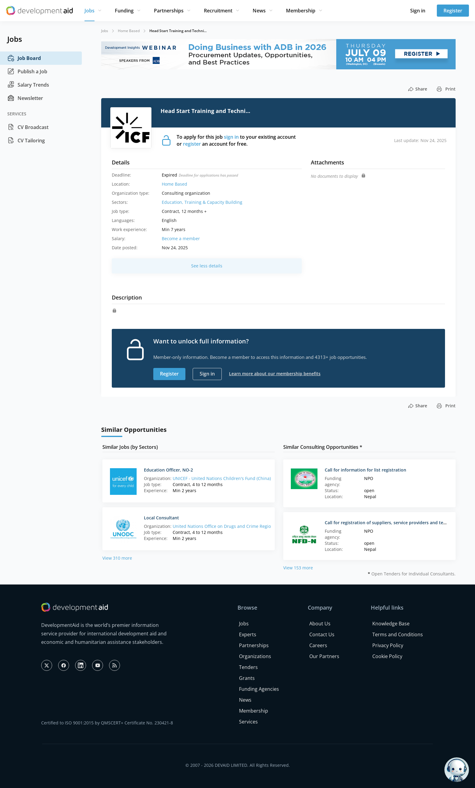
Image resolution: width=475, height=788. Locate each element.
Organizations (255, 656)
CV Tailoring (26, 140)
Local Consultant (161, 518)
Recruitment (218, 10)
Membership (300, 10)
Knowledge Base (391, 623)
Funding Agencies (259, 689)
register (192, 144)
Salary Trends (28, 84)
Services (248, 721)
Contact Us (321, 634)
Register (452, 10)
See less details (206, 266)
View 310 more (117, 558)
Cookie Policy (387, 656)
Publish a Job (27, 71)
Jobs (90, 10)
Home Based (129, 30)
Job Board (24, 58)
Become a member (181, 238)
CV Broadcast (27, 127)
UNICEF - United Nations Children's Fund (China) (222, 478)
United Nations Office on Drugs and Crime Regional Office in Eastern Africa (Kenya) (257, 526)
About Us (320, 623)
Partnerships (169, 10)
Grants (247, 678)
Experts (247, 634)
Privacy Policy (387, 645)
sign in (231, 137)
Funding (124, 10)
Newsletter (25, 98)
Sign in (417, 10)
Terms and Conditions (397, 634)
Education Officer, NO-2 (168, 470)
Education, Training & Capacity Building (202, 202)
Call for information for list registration (365, 470)
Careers (318, 645)
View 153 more (298, 568)
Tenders (248, 667)
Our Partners (324, 656)
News (259, 10)
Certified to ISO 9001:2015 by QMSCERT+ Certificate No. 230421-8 (107, 723)
